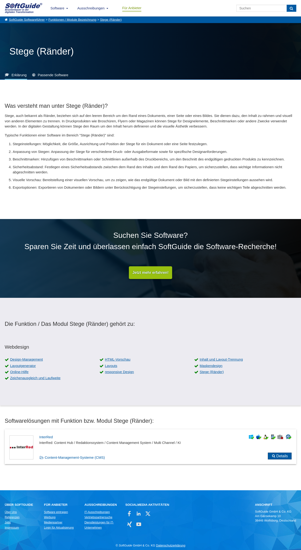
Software (57, 8)
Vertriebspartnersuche (98, 517)
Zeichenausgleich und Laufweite (35, 378)
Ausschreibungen (91, 8)
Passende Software (53, 75)
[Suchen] (291, 8)
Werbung (49, 517)
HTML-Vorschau (117, 359)
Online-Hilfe (19, 372)
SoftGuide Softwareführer (27, 19)
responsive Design (119, 372)
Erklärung (19, 75)
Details (282, 456)
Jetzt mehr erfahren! (150, 273)
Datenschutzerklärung (170, 545)
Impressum (12, 527)
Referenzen (12, 517)
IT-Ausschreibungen (97, 512)
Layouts (111, 366)
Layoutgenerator (23, 366)
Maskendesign (211, 366)
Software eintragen (56, 512)
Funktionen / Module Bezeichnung (72, 19)
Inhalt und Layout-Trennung (221, 359)
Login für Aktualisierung (59, 527)
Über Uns (11, 512)
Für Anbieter (132, 8)
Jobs (8, 522)
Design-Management (26, 359)
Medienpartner (53, 522)
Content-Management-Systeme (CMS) (75, 457)
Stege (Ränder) (111, 19)
